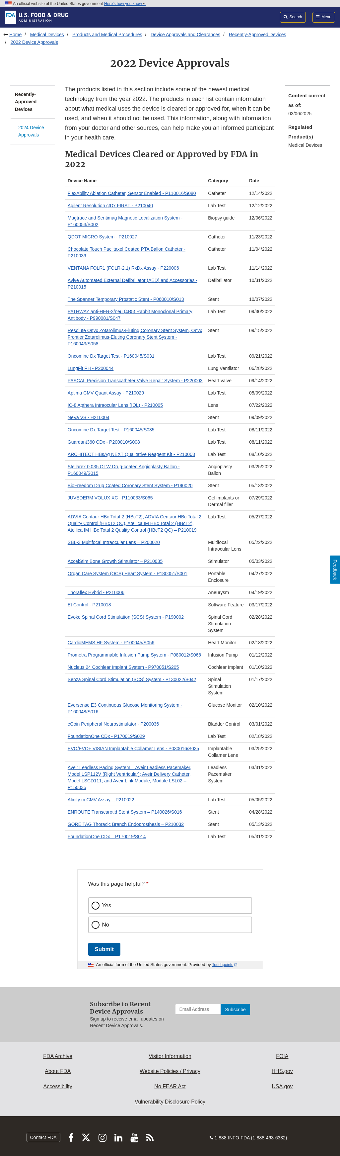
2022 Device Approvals (34, 42)
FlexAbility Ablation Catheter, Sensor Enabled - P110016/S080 (132, 193)
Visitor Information (170, 1056)
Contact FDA (43, 1137)
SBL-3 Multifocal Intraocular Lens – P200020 (114, 542)
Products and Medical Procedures (107, 34)
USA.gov (282, 1086)
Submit (104, 949)
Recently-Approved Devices (257, 34)
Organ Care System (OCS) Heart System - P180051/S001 (127, 573)
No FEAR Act (169, 1086)
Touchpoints (222, 964)
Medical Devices (47, 34)
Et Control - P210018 (89, 604)
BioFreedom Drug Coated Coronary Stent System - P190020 (130, 485)
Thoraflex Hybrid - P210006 (96, 592)
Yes (106, 905)
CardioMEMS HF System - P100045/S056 (111, 642)
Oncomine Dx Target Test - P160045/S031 (111, 356)
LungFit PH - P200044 (91, 368)
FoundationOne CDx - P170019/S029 (106, 736)
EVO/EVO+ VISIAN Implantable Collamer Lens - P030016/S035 (133, 748)
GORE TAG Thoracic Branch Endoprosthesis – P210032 (126, 824)
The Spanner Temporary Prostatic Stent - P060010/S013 (126, 299)
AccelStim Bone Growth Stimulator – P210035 (115, 561)
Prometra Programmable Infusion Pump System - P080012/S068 (134, 655)
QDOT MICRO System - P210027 (102, 236)
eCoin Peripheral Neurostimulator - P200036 (113, 724)
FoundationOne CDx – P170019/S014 (107, 836)
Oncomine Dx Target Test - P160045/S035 (111, 429)
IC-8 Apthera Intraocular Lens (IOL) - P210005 (115, 405)
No (105, 925)
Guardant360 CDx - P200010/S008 (104, 442)
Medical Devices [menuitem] (305, 145)
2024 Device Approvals (31, 131)
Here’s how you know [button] (125, 3)
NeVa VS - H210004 (88, 417)
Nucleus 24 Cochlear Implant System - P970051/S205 (123, 667)
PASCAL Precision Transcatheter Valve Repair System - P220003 (135, 380)
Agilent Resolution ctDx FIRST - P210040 (110, 205)
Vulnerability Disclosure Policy (170, 1102)
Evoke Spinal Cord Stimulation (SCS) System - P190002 (126, 617)
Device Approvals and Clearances (185, 34)
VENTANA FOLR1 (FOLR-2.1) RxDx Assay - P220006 (123, 268)
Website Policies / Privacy (170, 1071)
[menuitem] (307, 107)
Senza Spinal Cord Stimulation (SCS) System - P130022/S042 (132, 679)
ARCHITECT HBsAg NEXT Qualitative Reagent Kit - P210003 (131, 454)
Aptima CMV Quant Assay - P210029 (106, 393)
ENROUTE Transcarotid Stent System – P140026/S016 (125, 812)
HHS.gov (282, 1071)
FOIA (282, 1056)
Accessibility (57, 1086)
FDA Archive (57, 1056)
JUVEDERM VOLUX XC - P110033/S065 (110, 497)
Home (15, 34)
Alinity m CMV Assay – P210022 (101, 799)
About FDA (58, 1071)
